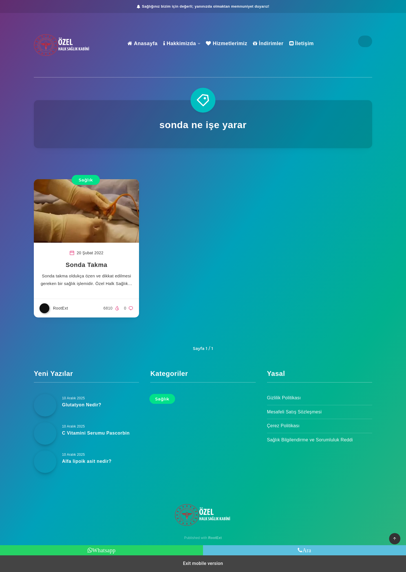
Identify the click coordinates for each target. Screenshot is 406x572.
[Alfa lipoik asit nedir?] (45, 461)
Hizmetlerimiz (226, 43)
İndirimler (268, 43)
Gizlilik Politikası (284, 397)
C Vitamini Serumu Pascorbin (96, 433)
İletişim (301, 43)
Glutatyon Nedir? (81, 404)
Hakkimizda (179, 43)
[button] (394, 538)
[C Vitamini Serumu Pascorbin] (45, 433)
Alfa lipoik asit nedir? (87, 461)
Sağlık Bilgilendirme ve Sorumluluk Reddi (310, 439)
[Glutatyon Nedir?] (45, 405)
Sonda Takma (86, 264)
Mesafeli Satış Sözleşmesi (294, 411)
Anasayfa (142, 43)
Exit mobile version (203, 563)
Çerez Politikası (283, 425)
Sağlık (86, 180)
